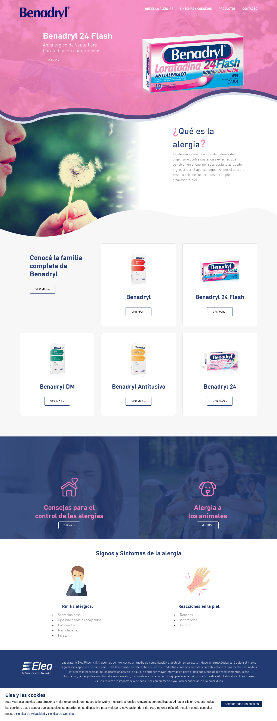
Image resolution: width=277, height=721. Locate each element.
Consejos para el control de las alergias (69, 516)
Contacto (249, 9)
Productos (227, 9)
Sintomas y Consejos (196, 9)
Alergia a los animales (207, 516)
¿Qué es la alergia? (158, 9)
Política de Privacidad (30, 713)
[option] (138, 68)
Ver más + (53, 60)
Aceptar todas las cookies (242, 704)
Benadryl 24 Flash (78, 35)
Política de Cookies (61, 713)
